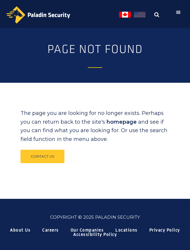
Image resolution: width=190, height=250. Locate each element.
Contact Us (42, 156)
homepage (122, 122)
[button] (179, 12)
